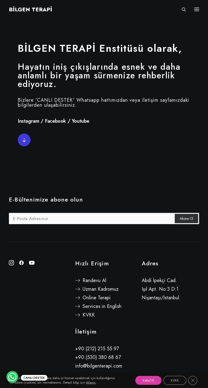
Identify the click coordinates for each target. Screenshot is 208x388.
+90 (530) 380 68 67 (98, 357)
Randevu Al (94, 280)
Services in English (102, 306)
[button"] (11, 263)
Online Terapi (97, 297)
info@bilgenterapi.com (98, 366)
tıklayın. (91, 382)
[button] (24, 140)
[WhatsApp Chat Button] (12, 377)
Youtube (80, 121)
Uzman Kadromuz (101, 289)
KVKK (89, 315)
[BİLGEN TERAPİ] (30, 9)
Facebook (55, 121)
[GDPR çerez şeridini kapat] (192, 380)
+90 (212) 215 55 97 (97, 348)
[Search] (181, 9)
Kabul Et (148, 380)
